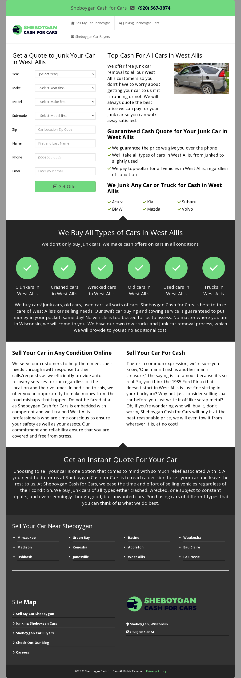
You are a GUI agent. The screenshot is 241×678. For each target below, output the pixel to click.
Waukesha (192, 537)
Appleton (136, 547)
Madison (24, 547)
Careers (22, 652)
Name (17, 143)
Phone (17, 157)
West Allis (136, 557)
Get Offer (65, 186)
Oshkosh (24, 557)
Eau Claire (191, 547)
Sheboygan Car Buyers (35, 633)
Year (15, 74)
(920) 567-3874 (142, 632)
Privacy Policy (156, 671)
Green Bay (81, 537)
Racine (133, 537)
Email (16, 171)
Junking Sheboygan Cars (36, 623)
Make (16, 88)
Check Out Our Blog (32, 642)
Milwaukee (26, 537)
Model (17, 101)
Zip (14, 129)
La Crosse (191, 557)
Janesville (81, 557)
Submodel (20, 115)
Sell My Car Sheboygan (35, 613)
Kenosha (80, 547)
